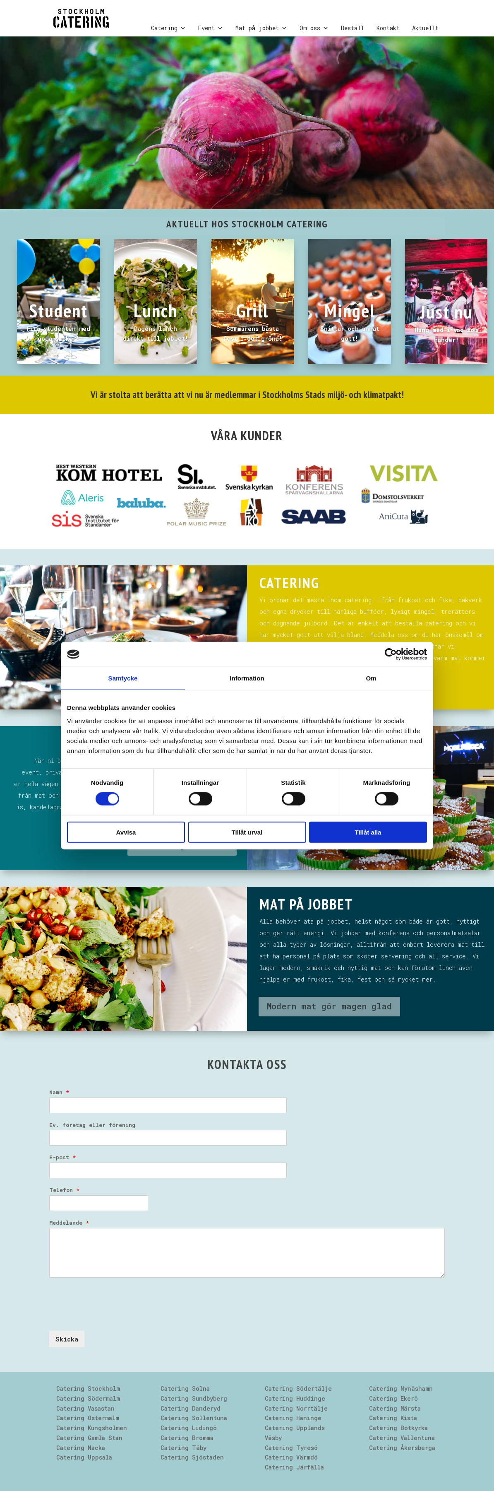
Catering (168, 28)
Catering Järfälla (294, 1467)
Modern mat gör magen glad (329, 1006)
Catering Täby (183, 1448)
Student (58, 310)
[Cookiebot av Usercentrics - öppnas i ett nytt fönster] (391, 654)
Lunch (155, 310)
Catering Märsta (395, 1408)
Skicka (66, 1339)
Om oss (314, 28)
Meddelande (69, 1222)
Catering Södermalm (88, 1398)
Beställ (352, 28)
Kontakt (388, 28)
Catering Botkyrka (398, 1428)
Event (210, 28)
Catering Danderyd (191, 1408)
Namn (59, 1092)
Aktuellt (425, 28)
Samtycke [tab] (123, 678)
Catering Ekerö (393, 1398)
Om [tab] (371, 678)
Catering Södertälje (298, 1388)
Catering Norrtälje (296, 1408)
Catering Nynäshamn (401, 1388)
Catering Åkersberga (402, 1448)
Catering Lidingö (189, 1428)
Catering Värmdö (291, 1457)
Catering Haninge (293, 1418)
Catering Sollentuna (194, 1418)
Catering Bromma (187, 1438)
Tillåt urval (247, 831)
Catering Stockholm (88, 1388)
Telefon (64, 1190)
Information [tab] (247, 678)
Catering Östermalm (87, 1418)
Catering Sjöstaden (192, 1457)
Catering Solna (185, 1388)
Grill (252, 310)
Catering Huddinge (295, 1398)
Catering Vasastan (85, 1408)
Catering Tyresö (291, 1448)
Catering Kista (393, 1418)
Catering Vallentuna (402, 1438)
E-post (62, 1157)
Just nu (446, 311)
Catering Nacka (80, 1448)
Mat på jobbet (261, 28)
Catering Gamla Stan (89, 1438)
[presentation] (112, 1317)
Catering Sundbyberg (194, 1398)
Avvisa (126, 831)
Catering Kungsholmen (91, 1428)
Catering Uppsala (84, 1457)
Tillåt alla (368, 831)
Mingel (349, 310)
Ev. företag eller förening (92, 1125)
